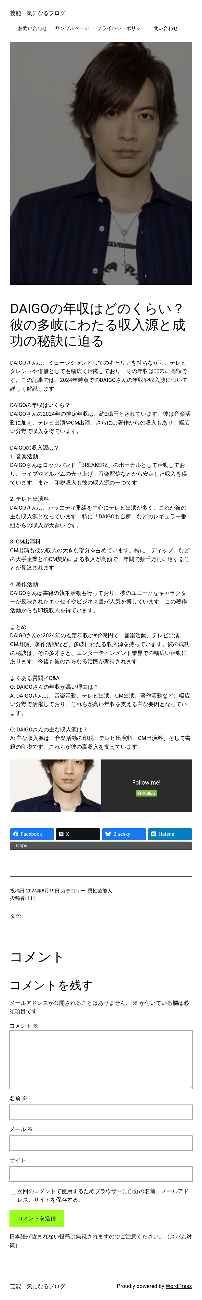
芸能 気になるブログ (37, 13)
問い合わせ (166, 28)
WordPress (179, 1286)
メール (21, 1129)
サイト (17, 1160)
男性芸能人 (100, 891)
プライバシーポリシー (121, 28)
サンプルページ (72, 28)
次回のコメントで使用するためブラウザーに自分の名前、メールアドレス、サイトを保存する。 (103, 1195)
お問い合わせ (32, 28)
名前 (18, 1098)
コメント (23, 1026)
